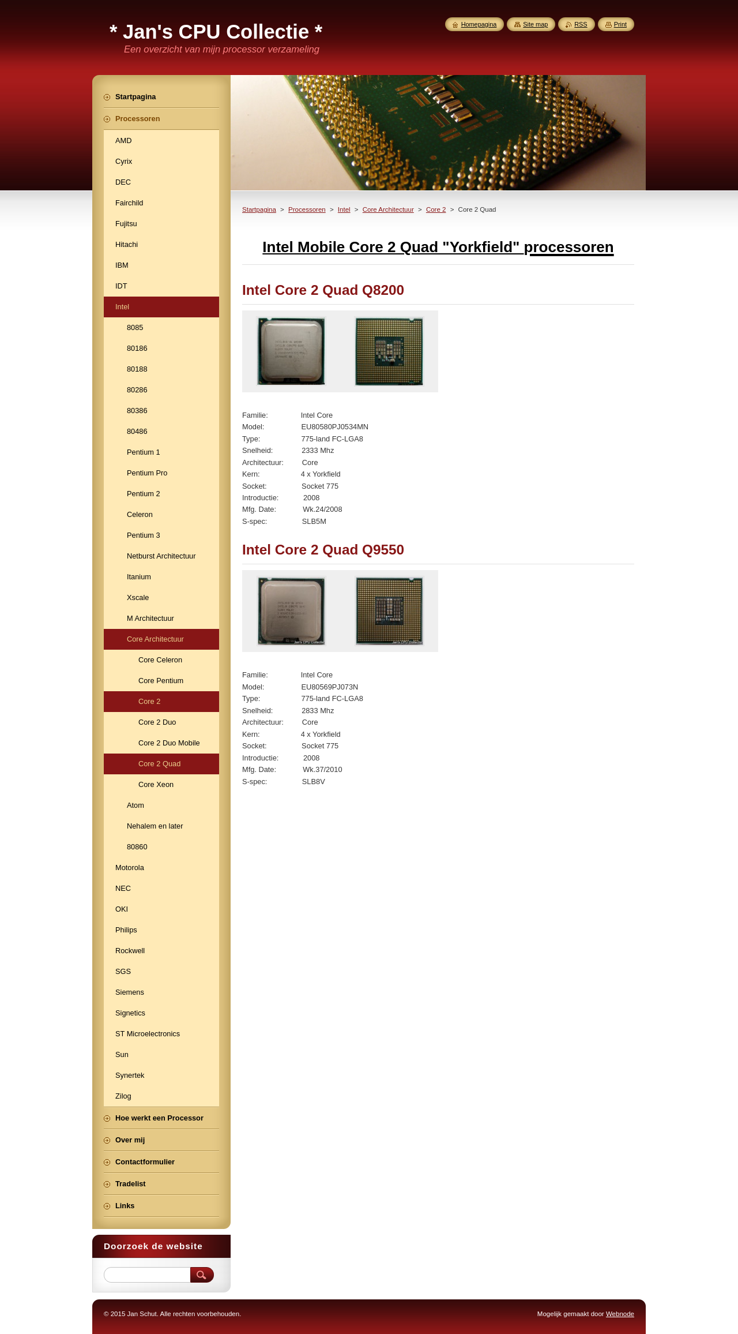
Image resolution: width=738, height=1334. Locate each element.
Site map (535, 24)
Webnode (620, 1313)
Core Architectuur (388, 209)
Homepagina (479, 24)
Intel (344, 209)
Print (620, 24)
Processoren (307, 209)
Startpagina (259, 209)
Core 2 (436, 209)
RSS (580, 24)
